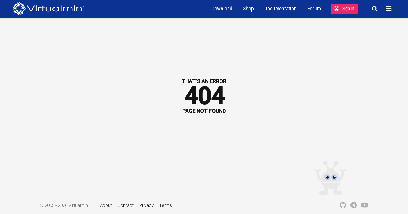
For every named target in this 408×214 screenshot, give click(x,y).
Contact (126, 205)
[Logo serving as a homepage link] (50, 8)
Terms (165, 205)
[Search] (373, 8)
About (106, 205)
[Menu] (389, 8)
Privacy (146, 205)
